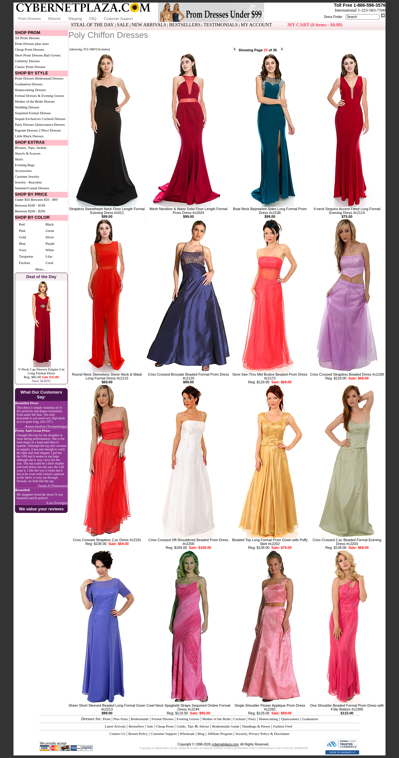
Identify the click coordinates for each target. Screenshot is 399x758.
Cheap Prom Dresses (29, 49)
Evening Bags (24, 165)
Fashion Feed (282, 726)
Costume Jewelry (27, 176)
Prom (107, 719)
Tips (190, 726)
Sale (150, 726)
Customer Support (118, 19)
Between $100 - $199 (30, 205)
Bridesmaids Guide (225, 726)
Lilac (49, 256)
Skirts (19, 159)
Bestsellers (136, 726)
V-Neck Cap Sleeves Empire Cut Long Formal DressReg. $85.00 (41, 373)
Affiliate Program (220, 734)
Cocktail (239, 719)
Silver (49, 237)
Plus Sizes (120, 719)
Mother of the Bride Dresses (35, 101)
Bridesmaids (139, 719)
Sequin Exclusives (28, 119)
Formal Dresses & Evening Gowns (39, 96)
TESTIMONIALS (221, 24)
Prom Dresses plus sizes (32, 44)
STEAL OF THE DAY (92, 24)
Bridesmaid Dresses (49, 78)
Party (252, 719)
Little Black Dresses (29, 136)
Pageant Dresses (26, 130)
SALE (123, 24)
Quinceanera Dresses (50, 124)
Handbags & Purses (256, 726)
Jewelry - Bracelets (28, 182)
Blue (22, 243)
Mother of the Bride (216, 719)
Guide (181, 726)
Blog (201, 734)
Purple (50, 243)
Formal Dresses (163, 719)
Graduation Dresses (28, 84)
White (49, 250)
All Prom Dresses (27, 38)
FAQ (92, 19)
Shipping (75, 19)
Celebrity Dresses (27, 61)
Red (22, 224)
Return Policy (138, 734)
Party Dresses (24, 124)
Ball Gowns (52, 55)
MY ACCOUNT (256, 24)
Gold (22, 237)
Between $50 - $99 (44, 199)
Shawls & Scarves (27, 153)
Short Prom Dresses (29, 55)
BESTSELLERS (184, 24)
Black (49, 224)
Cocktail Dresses (54, 119)
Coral (49, 263)
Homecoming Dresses (30, 90)
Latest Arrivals (115, 726)
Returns (54, 19)
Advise (204, 726)
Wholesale (187, 734)
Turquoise (26, 256)
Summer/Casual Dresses (32, 188)
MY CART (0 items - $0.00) (315, 24)
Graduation (310, 719)
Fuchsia (24, 263)
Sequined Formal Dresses (33, 113)
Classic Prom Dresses (30, 67)
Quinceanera (290, 719)
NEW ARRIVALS (149, 24)
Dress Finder (333, 17)
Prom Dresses (29, 19)
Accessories (23, 171)
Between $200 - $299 (30, 211)
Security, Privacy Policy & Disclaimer (262, 734)
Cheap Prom (165, 726)
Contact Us (117, 734)
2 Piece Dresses (50, 130)
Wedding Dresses (27, 107)
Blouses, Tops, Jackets (31, 147)
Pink (22, 231)
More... (40, 269)
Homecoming (268, 719)
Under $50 (22, 199)
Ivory (23, 250)
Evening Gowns (188, 719)
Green (49, 231)
